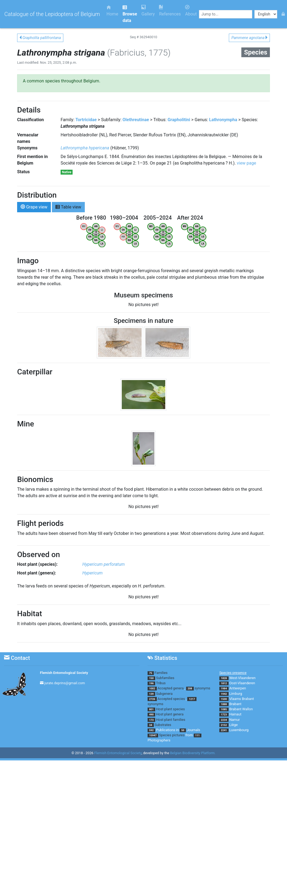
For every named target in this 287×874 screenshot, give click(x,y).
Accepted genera (171, 688)
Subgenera (164, 694)
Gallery (148, 11)
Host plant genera (169, 714)
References (170, 11)
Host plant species (170, 709)
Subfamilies (165, 678)
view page (246, 163)
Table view (68, 207)
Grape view (34, 207)
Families (161, 673)
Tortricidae (86, 119)
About (191, 11)
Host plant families (170, 720)
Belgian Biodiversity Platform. (193, 753)
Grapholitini (178, 119)
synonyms (202, 688)
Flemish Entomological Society (64, 673)
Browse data (130, 14)
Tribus (161, 683)
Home (112, 11)
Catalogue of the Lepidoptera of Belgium (52, 14)
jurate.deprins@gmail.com (64, 683)
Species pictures (172, 735)
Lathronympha (223, 119)
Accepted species (171, 699)
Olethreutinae (136, 119)
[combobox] (225, 14)
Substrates (163, 725)
